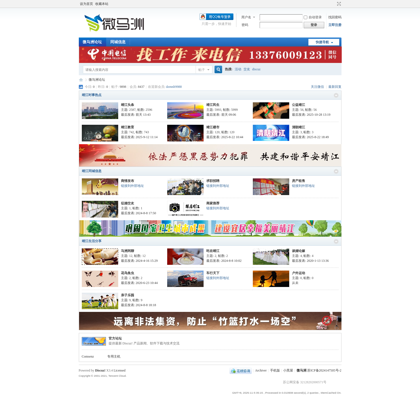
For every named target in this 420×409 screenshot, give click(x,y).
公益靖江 (298, 105)
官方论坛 (115, 338)
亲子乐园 (127, 295)
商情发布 (127, 181)
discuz (256, 69)
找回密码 (334, 17)
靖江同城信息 (92, 171)
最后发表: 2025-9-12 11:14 (139, 137)
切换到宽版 (338, 3)
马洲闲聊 (127, 251)
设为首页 (86, 4)
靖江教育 (127, 127)
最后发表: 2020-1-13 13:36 (310, 261)
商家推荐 (212, 203)
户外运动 (298, 273)
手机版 (275, 370)
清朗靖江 (298, 127)
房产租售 (298, 181)
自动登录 (313, 17)
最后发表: (136, 115)
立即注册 (334, 25)
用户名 (246, 17)
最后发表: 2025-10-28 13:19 (311, 115)
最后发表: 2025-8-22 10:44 (224, 137)
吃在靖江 (212, 251)
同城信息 (118, 42)
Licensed (119, 370)
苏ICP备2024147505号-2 (324, 370)
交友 (247, 69)
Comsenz (88, 356)
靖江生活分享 (92, 241)
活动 (238, 69)
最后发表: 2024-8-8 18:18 (138, 305)
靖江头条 (127, 105)
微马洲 (301, 370)
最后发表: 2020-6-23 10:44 (139, 283)
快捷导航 (322, 42)
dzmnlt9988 (174, 87)
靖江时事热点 (92, 95)
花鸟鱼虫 (127, 273)
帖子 (201, 70)
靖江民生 (212, 105)
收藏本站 (101, 4)
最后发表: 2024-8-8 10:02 (224, 261)
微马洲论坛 (92, 42)
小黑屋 (288, 370)
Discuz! (100, 370)
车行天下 (212, 273)
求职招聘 (212, 181)
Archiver (261, 370)
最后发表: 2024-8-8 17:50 (138, 213)
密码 (245, 25)
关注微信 (318, 87)
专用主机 (113, 356)
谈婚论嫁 (298, 251)
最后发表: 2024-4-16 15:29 (139, 261)
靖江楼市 (212, 127)
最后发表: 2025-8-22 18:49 (310, 137)
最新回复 (334, 87)
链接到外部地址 (132, 186)
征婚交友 (127, 203)
